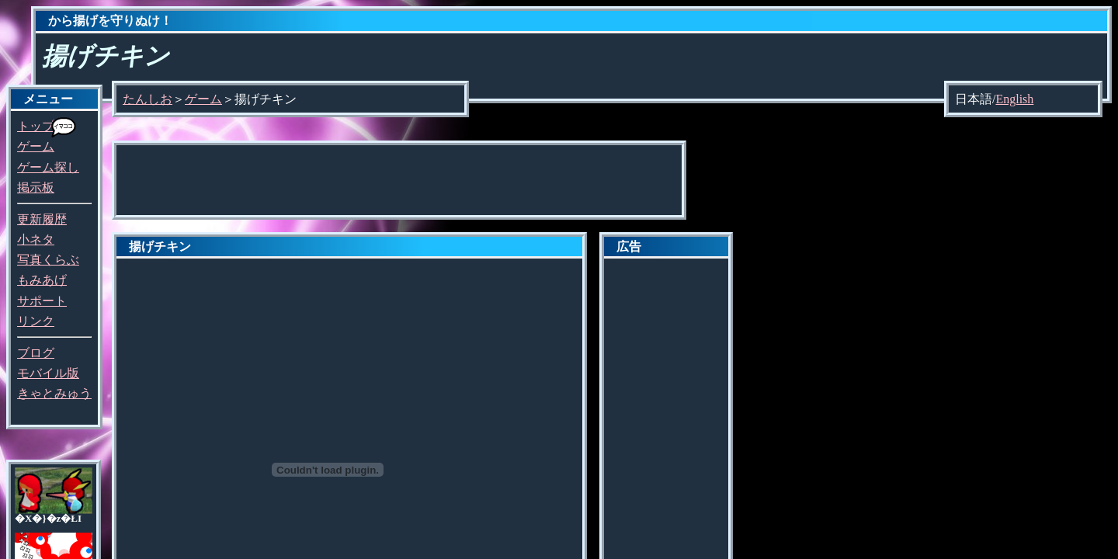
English (1014, 99)
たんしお (147, 99)
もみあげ (42, 279)
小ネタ (35, 239)
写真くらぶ (48, 259)
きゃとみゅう (54, 393)
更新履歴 (42, 219)
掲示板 (35, 187)
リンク (35, 321)
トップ (35, 126)
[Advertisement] (399, 180)
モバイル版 (48, 373)
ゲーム (35, 146)
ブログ (35, 352)
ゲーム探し (48, 167)
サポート (42, 300)
